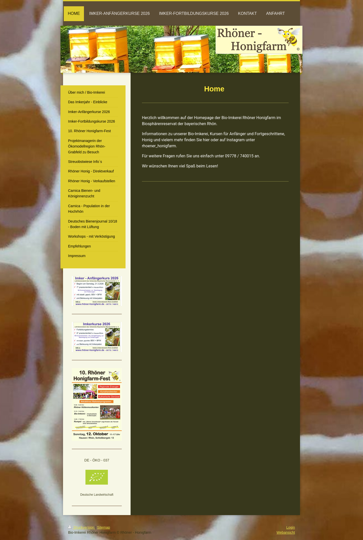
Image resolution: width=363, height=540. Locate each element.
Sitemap (103, 527)
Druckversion (81, 527)
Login (290, 527)
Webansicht (286, 532)
